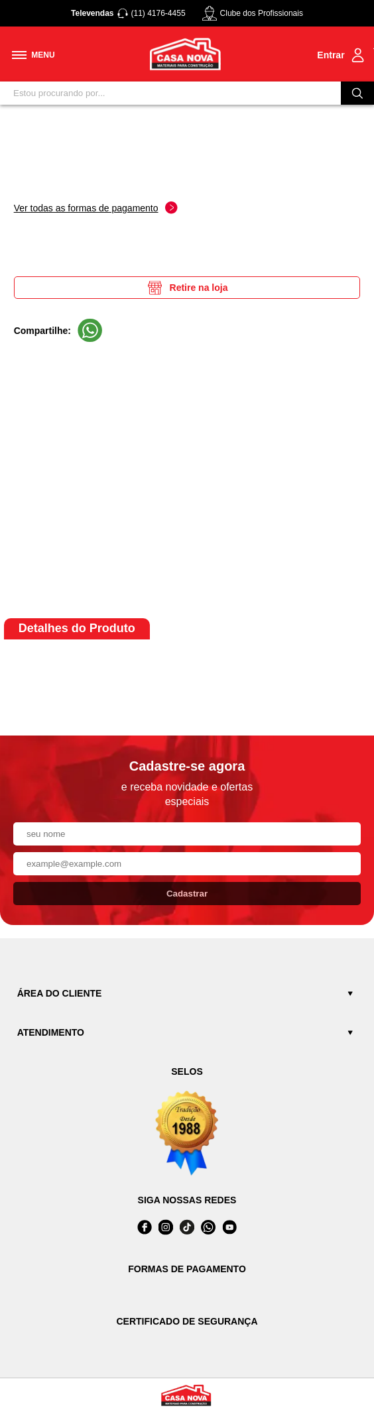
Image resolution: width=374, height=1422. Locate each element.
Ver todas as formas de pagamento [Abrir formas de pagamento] (96, 207)
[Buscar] (357, 93)
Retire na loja (187, 287)
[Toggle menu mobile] (33, 55)
